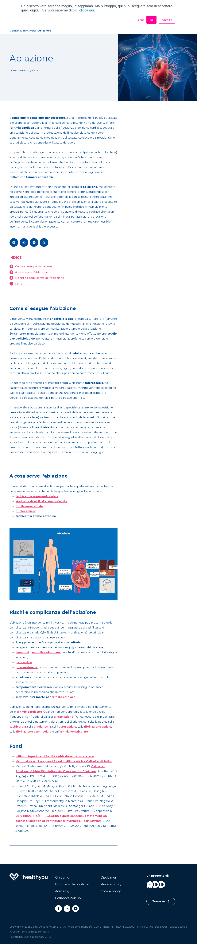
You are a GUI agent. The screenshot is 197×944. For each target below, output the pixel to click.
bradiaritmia (42, 726)
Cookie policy (111, 891)
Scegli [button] (141, 20)
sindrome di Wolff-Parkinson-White (41, 501)
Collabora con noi (68, 898)
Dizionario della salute (72, 884)
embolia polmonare (46, 652)
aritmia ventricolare (74, 731)
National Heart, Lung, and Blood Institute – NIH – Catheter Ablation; (64, 761)
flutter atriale (25, 511)
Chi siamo (62, 877)
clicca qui (86, 10)
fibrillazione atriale (29, 506)
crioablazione (80, 201)
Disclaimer (108, 877)
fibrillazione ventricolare (34, 731)
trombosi (22, 652)
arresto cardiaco (63, 697)
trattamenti (29, 30)
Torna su (160, 901)
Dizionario (15, 30)
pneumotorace (26, 667)
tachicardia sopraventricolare (37, 496)
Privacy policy (111, 884)
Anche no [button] (167, 20)
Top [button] (151, 20)
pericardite (24, 662)
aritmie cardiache (56, 122)
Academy (62, 891)
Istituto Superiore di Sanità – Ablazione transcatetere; (55, 756)
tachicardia (18, 726)
